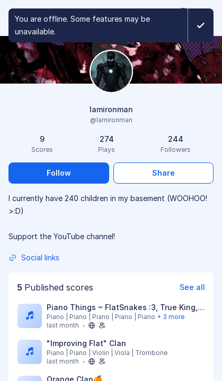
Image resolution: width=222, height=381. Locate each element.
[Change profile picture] (111, 72)
